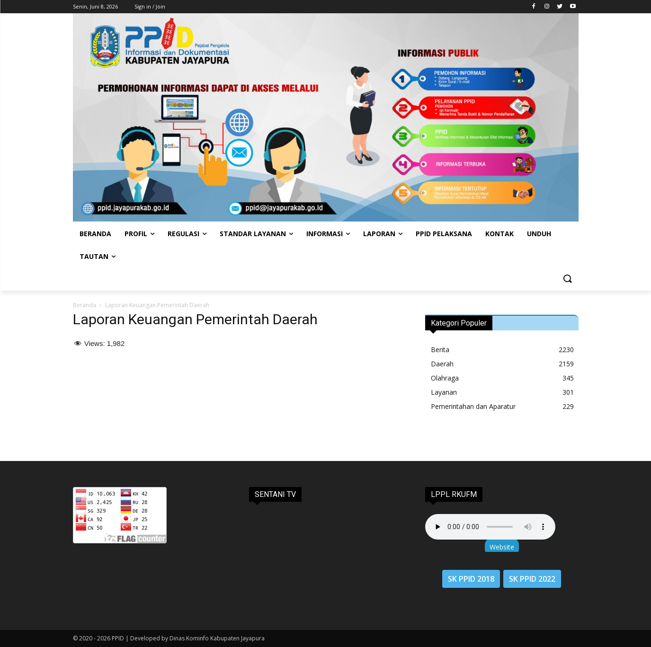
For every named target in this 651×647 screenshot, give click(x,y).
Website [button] (502, 546)
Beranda (84, 305)
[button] (567, 279)
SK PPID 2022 (532, 579)
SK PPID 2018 (471, 579)
